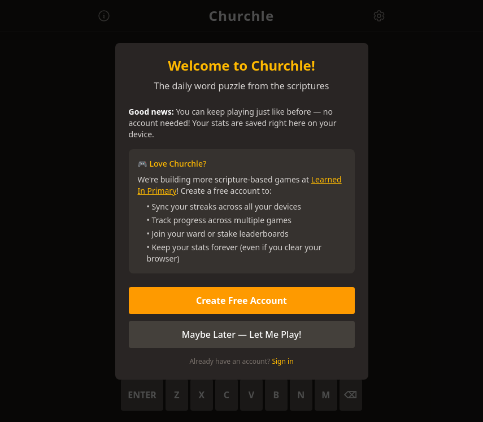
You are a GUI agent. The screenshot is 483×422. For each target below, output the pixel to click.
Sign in (282, 361)
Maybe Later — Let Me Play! (242, 334)
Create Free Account (241, 300)
